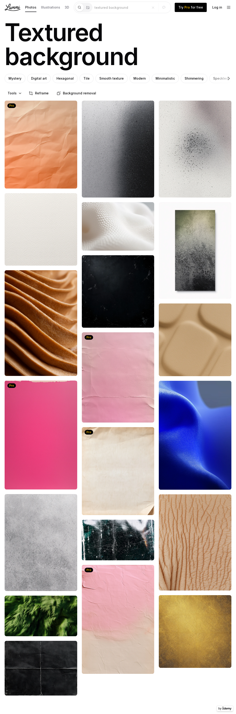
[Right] (228, 78)
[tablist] (83, 7)
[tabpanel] (131, 7)
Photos (30, 7)
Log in (217, 7)
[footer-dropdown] (228, 7)
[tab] (79, 7)
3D (67, 7)
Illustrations (50, 7)
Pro (11, 105)
